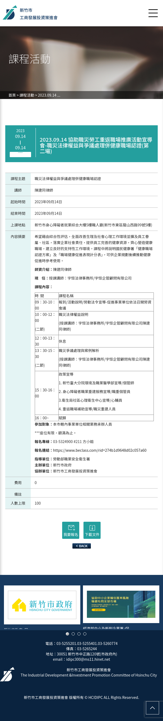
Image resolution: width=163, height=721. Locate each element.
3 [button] (79, 633)
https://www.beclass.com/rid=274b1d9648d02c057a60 (100, 450)
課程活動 (26, 95)
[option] (42, 605)
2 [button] (73, 633)
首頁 (12, 95)
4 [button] (84, 633)
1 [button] (67, 633)
